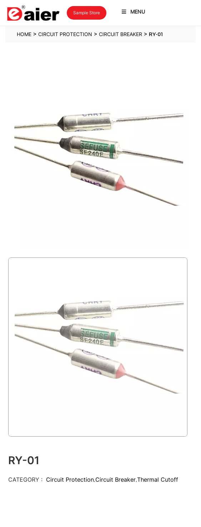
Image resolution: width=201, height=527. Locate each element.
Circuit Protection (70, 479)
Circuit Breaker (115, 479)
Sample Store (86, 12)
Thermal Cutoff (157, 479)
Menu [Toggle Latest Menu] (133, 12)
